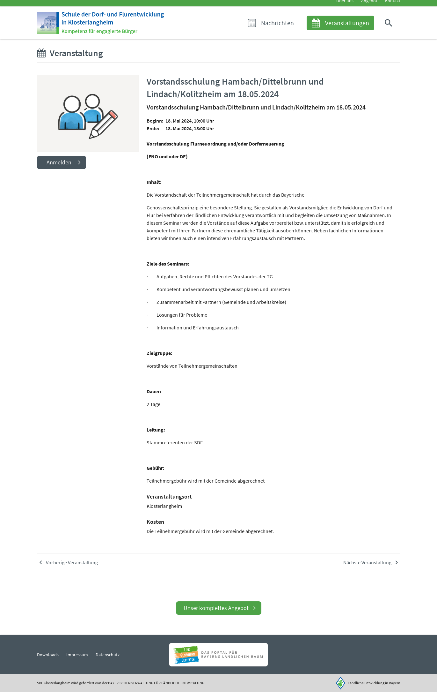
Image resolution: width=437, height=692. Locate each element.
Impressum (77, 655)
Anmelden (59, 176)
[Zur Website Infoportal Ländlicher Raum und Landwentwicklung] (218, 654)
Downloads (48, 655)
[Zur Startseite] (120, 32)
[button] (389, 32)
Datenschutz (108, 655)
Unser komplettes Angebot (216, 608)
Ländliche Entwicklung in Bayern (374, 683)
